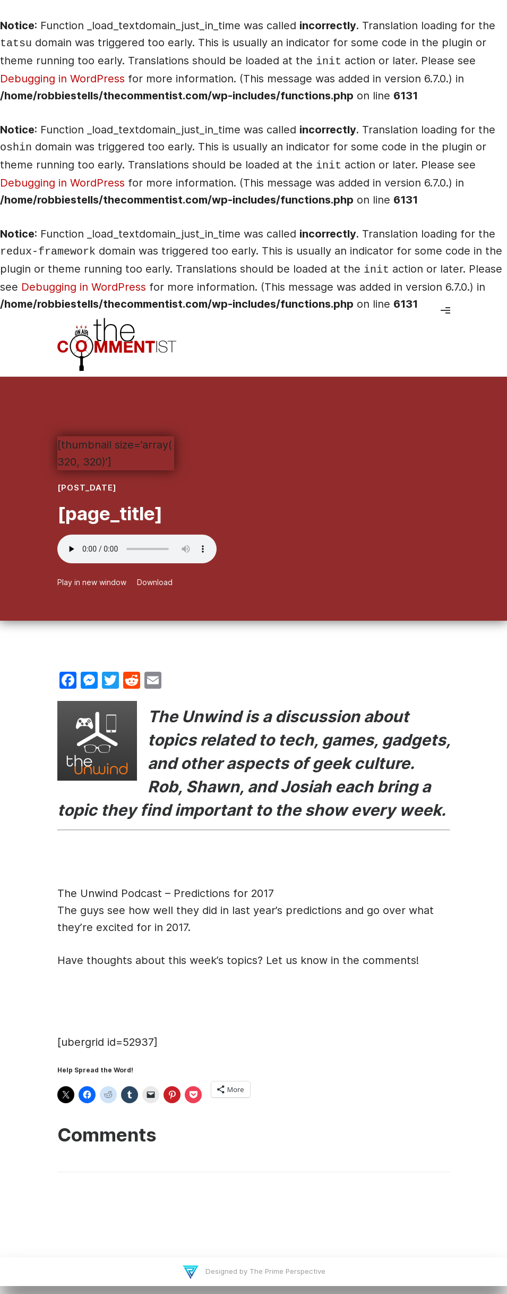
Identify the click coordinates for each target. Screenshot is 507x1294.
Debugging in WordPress (62, 78)
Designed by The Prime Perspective (264, 1271)
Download (155, 582)
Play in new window (91, 582)
